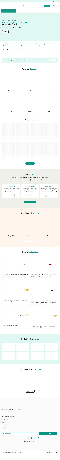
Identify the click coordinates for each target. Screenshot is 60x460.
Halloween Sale (6, 1)
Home (19, 11)
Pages (51, 11)
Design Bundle (30, 91)
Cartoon (30, 111)
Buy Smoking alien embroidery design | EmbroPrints (12, 157)
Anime (48, 91)
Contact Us (46, 11)
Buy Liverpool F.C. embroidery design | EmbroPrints (41, 157)
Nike (11, 111)
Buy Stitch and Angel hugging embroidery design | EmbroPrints (29, 137)
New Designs (25, 11)
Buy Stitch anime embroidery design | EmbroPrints (12, 137)
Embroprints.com (12, 458)
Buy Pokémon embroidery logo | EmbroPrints (25, 157)
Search (47, 6)
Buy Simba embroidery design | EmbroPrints (39, 137)
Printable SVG (39, 11)
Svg (49, 111)
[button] (38, 25)
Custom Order (32, 11)
